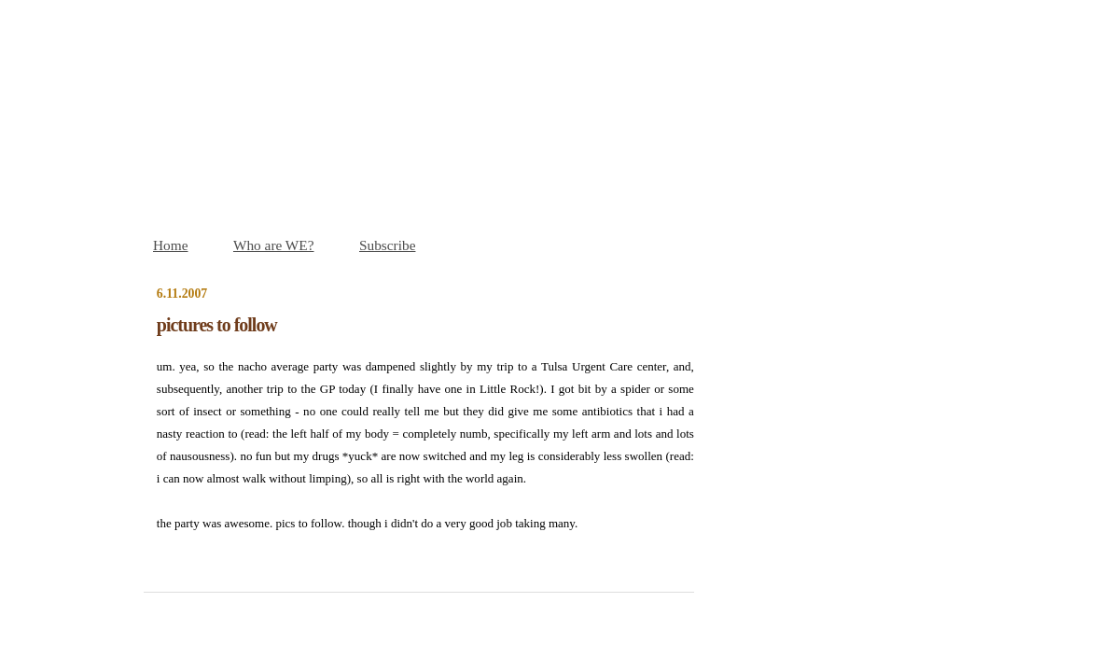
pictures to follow (217, 325)
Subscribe (387, 245)
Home (170, 245)
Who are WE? (273, 245)
